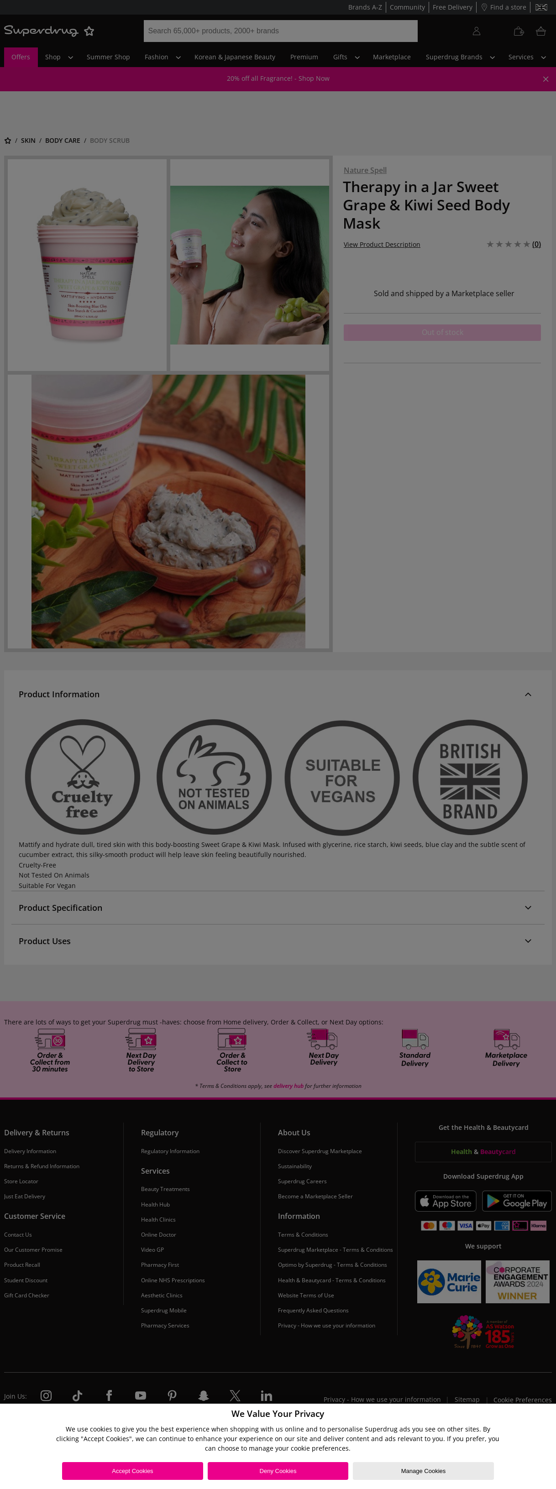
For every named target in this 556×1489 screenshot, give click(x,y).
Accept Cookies (132, 1471)
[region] (278, 1446)
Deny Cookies (278, 1471)
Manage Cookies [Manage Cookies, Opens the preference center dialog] (423, 1471)
